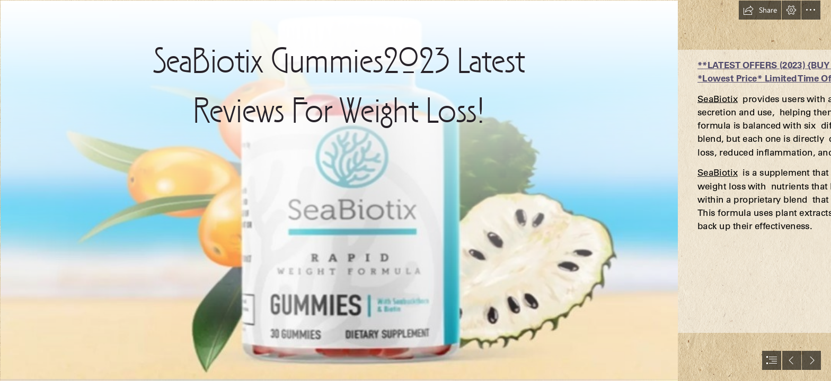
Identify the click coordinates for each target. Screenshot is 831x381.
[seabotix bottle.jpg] (338, 190)
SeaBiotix (717, 98)
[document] (415, 190)
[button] (760, 10)
